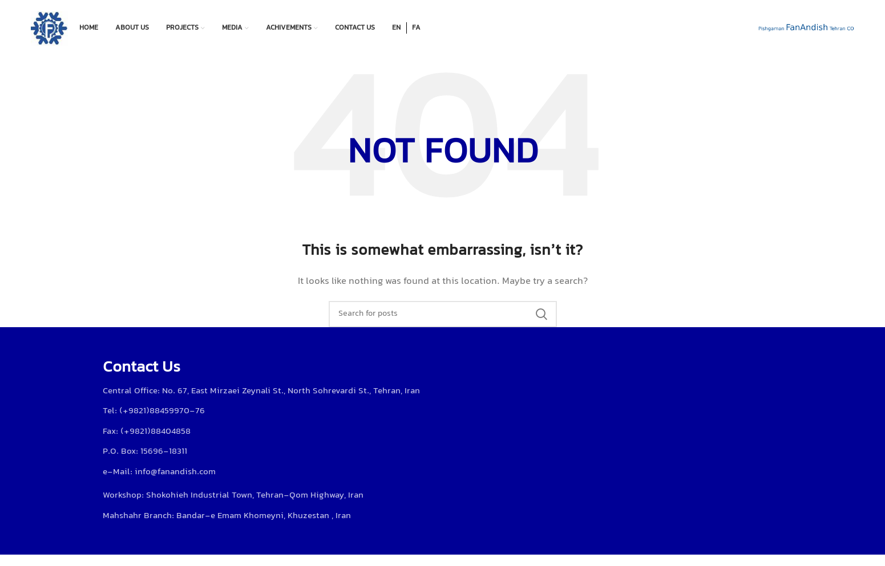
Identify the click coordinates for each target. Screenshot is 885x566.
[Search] (443, 314)
